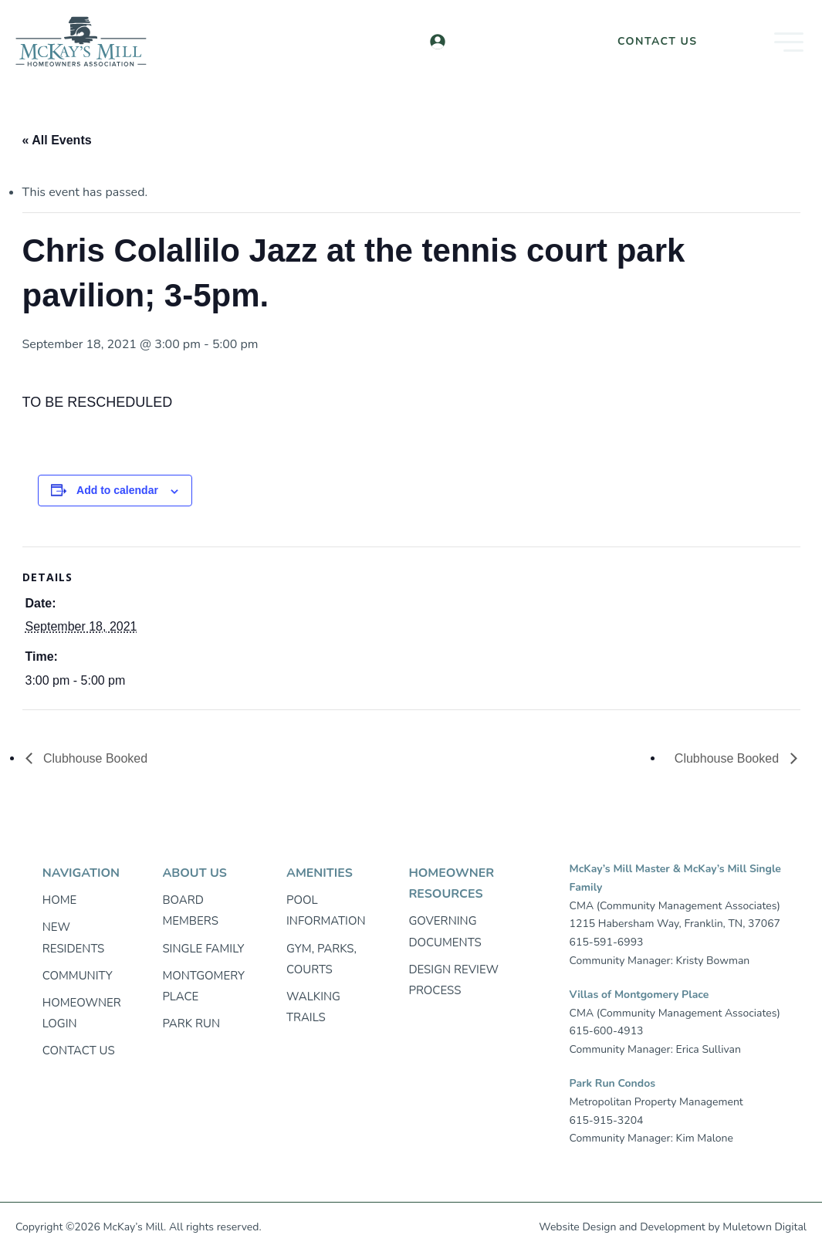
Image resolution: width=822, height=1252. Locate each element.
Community (77, 975)
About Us (194, 873)
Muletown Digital (764, 1227)
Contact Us (657, 41)
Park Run (191, 1023)
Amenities (319, 873)
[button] (765, 42)
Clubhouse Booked (94, 758)
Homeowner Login (516, 41)
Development (672, 1227)
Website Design (577, 1227)
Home (59, 900)
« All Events (57, 140)
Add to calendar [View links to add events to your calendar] (117, 490)
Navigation (81, 873)
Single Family (203, 948)
